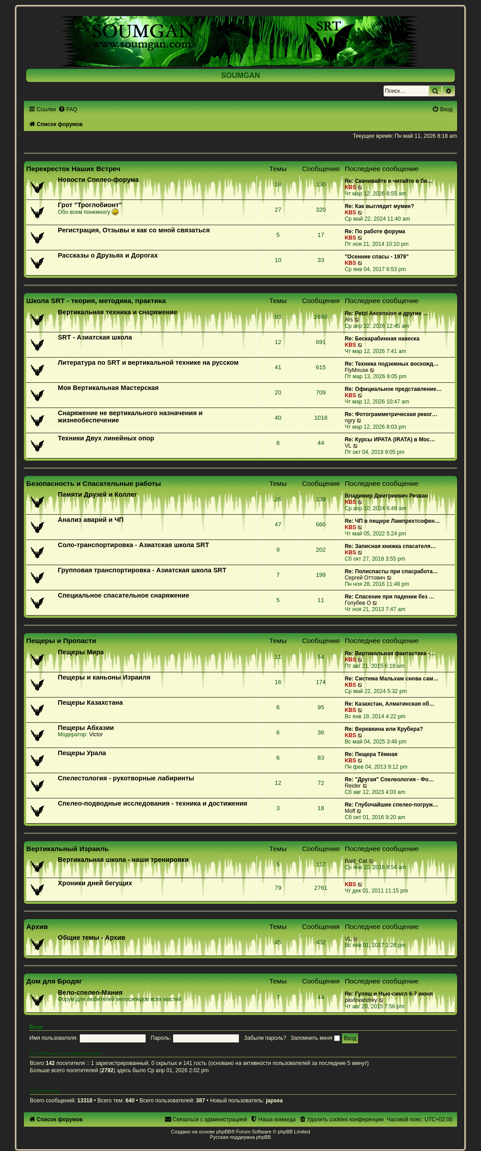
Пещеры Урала (82, 753)
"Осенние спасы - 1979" (377, 257)
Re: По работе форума (375, 231)
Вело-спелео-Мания (90, 992)
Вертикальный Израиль (67, 848)
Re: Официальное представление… (393, 389)
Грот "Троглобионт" (90, 204)
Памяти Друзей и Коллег (97, 494)
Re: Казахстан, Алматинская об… (390, 704)
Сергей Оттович (365, 578)
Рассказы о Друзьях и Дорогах (108, 255)
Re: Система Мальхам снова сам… (392, 678)
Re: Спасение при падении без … (390, 597)
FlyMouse (356, 370)
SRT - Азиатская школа (95, 337)
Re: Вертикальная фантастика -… (390, 653)
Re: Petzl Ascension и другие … (387, 313)
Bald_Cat (356, 861)
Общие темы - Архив (91, 937)
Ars (349, 320)
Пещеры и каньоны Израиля (104, 677)
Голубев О (358, 603)
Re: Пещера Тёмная (371, 754)
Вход (35, 1026)
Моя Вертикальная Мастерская (108, 387)
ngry (350, 420)
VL (348, 446)
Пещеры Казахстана (90, 702)
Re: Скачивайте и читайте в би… (389, 181)
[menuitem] (67, 109)
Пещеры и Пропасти (61, 640)
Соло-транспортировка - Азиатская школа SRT (133, 544)
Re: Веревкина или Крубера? (384, 729)
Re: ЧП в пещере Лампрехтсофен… (392, 521)
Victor (96, 734)
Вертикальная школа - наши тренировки (123, 859)
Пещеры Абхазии (86, 727)
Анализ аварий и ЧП (91, 519)
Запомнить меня (315, 1038)
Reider (353, 786)
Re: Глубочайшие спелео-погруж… (392, 805)
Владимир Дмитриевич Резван (386, 496)
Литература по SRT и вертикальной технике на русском (148, 362)
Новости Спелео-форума (98, 179)
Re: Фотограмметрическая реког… (391, 414)
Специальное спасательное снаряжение (123, 595)
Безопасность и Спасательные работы (93, 483)
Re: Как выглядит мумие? (379, 206)
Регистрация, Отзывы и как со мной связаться (134, 230)
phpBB (223, 1131)
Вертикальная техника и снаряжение (117, 312)
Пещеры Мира (81, 652)
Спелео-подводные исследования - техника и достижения (152, 803)
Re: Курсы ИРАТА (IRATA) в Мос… (390, 439)
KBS (351, 187)
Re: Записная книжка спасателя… (390, 546)
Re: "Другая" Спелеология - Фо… (389, 779)
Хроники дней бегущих (95, 883)
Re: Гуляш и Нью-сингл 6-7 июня (389, 994)
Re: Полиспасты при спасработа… (391, 571)
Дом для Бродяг (54, 981)
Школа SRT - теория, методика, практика (96, 300)
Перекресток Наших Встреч (73, 168)
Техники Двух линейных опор (106, 438)
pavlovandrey (361, 1000)
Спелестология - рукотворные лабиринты (126, 778)
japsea (274, 1100)
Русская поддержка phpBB (240, 1137)
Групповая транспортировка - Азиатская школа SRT (142, 570)
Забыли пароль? (265, 1038)
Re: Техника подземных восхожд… (392, 364)
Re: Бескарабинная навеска (382, 338)
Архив (37, 926)
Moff (350, 811)
